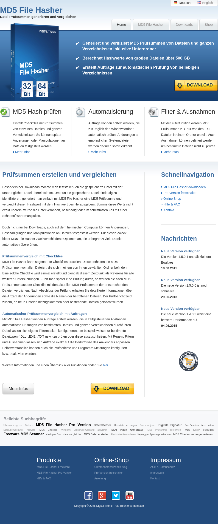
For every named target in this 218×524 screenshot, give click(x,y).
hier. (106, 365)
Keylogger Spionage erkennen (154, 434)
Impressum (157, 472)
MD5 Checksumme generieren (192, 434)
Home (121, 24)
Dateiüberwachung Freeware (19, 430)
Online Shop (172, 198)
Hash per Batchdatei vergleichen (64, 434)
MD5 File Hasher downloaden (184, 187)
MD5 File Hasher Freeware (53, 467)
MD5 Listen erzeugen (199, 429)
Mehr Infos (22, 152)
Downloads (184, 24)
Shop (209, 24)
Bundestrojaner (147, 425)
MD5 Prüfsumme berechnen (164, 430)
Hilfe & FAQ (171, 204)
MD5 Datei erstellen (96, 434)
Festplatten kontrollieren (123, 434)
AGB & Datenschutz (162, 467)
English (207, 3)
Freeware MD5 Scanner (23, 434)
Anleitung (100, 478)
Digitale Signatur (170, 425)
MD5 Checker (48, 429)
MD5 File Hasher (151, 24)
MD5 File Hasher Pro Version (63, 425)
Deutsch (184, 3)
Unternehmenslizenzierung (110, 467)
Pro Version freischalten (180, 193)
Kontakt (168, 210)
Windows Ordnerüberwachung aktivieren (84, 430)
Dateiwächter (102, 425)
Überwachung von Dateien (18, 425)
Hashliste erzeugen (125, 425)
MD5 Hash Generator (127, 429)
